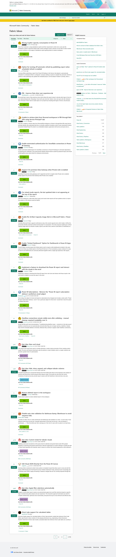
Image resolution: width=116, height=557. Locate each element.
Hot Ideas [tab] (13, 38)
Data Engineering (81, 130)
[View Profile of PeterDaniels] (80, 84)
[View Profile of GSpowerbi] (25, 220)
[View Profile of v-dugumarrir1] (26, 196)
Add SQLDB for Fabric (82, 42)
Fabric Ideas (35, 25)
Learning (65, 10)
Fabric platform (22, 184)
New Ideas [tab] (26, 38)
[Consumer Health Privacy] (28, 552)
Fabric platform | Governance (25, 234)
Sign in (93, 14)
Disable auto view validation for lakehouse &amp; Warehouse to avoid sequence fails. (46, 414)
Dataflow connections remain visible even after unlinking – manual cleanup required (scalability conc (45, 319)
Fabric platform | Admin (83, 149)
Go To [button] (103, 14)
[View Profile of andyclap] (79, 98)
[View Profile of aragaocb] (24, 465)
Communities (53, 10)
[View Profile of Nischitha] (29, 44)
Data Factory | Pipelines (82, 136)
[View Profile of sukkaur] (83, 93)
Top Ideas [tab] (19, 38)
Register (88, 14)
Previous (94, 153)
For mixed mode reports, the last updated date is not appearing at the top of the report (45, 193)
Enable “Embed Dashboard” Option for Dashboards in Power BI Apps (46, 243)
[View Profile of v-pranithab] (25, 147)
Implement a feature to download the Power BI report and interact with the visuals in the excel (45, 268)
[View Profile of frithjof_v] (79, 79)
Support (71, 10)
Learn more (71, 20)
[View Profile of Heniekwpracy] (25, 95)
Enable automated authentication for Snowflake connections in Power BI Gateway (46, 144)
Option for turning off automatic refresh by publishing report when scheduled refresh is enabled (46, 68)
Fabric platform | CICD (24, 431)
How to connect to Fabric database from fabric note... (90, 45)
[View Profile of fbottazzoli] (20, 295)
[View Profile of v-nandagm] (29, 171)
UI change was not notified (89, 75)
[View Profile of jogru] (78, 67)
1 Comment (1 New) (23, 531)
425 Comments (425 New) (24, 363)
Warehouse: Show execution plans (85, 48)
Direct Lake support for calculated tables (36, 512)
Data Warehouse (81, 143)
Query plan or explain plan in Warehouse (87, 52)
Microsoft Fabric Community (19, 25)
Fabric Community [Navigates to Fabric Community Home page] (25, 10)
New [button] (24, 54)
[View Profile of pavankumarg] (26, 322)
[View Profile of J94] (19, 71)
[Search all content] (89, 17)
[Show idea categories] (57, 38)
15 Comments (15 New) (24, 313)
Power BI (21, 58)
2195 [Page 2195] (69, 537)
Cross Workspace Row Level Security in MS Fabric (89, 55)
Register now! (13, 5)
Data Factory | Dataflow (24, 336)
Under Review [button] (24, 380)
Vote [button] (14, 46)
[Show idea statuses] (67, 38)
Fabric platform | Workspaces (25, 84)
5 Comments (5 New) (23, 112)
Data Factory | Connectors (83, 123)
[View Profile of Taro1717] (79, 75)
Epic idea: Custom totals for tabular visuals (37, 440)
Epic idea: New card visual (31, 344)
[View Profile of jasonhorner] (24, 514)
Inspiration (40, 10)
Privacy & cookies (87, 547)
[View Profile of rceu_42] (78, 104)
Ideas (46, 10)
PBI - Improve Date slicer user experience (36, 93)
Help (98, 14)
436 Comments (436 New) (24, 507)
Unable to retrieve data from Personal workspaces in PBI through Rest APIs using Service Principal (46, 118)
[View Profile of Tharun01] (25, 121)
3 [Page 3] (61, 537)
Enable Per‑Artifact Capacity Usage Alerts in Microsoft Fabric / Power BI (46, 218)
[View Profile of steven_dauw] (21, 417)
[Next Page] (72, 535)
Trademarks (103, 547)
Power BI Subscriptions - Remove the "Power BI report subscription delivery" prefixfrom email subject (45, 293)
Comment (20, 61)
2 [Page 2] (58, 537)
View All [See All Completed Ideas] (79, 58)
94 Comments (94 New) (24, 387)
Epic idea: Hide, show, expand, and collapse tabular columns (43, 368)
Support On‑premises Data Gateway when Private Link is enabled (45, 170)
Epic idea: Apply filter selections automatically (38, 488)
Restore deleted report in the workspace (36, 392)
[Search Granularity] (65, 17)
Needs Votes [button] (23, 355)
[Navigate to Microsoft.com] (14, 10)
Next (104, 153)
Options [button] (69, 34)
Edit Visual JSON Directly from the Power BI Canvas (40, 464)
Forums (34, 10)
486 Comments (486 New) (24, 458)
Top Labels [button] (79, 116)
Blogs (60, 10)
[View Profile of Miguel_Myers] (30, 346)
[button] (60, 34)
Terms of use (96, 547)
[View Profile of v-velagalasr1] (26, 271)
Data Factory (80, 133)
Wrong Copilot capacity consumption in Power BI (39, 43)
